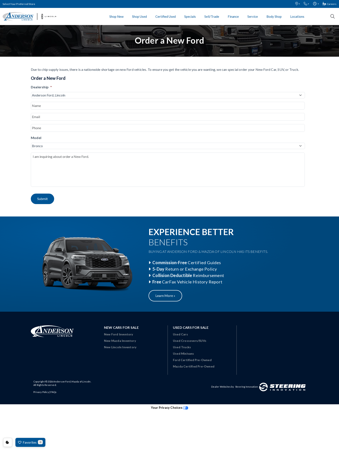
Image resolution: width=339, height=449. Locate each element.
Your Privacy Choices (169, 407)
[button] (297, 4)
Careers (329, 4)
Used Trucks (182, 347)
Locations (297, 16)
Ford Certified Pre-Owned (192, 360)
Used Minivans (183, 353)
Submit (42, 199)
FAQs (53, 392)
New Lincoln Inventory (120, 347)
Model (36, 138)
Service (252, 16)
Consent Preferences (7, 442)
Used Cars (180, 334)
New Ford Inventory (118, 334)
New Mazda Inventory (120, 340)
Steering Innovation (246, 386)
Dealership (41, 87)
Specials (190, 16)
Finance (233, 16)
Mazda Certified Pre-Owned (193, 366)
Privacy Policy (41, 392)
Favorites (30, 442)
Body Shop (274, 16)
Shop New (116, 16)
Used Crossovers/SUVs (189, 340)
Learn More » (165, 295)
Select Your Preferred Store (19, 4)
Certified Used (165, 16)
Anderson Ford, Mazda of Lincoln (72, 381)
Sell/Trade (211, 16)
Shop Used (139, 16)
